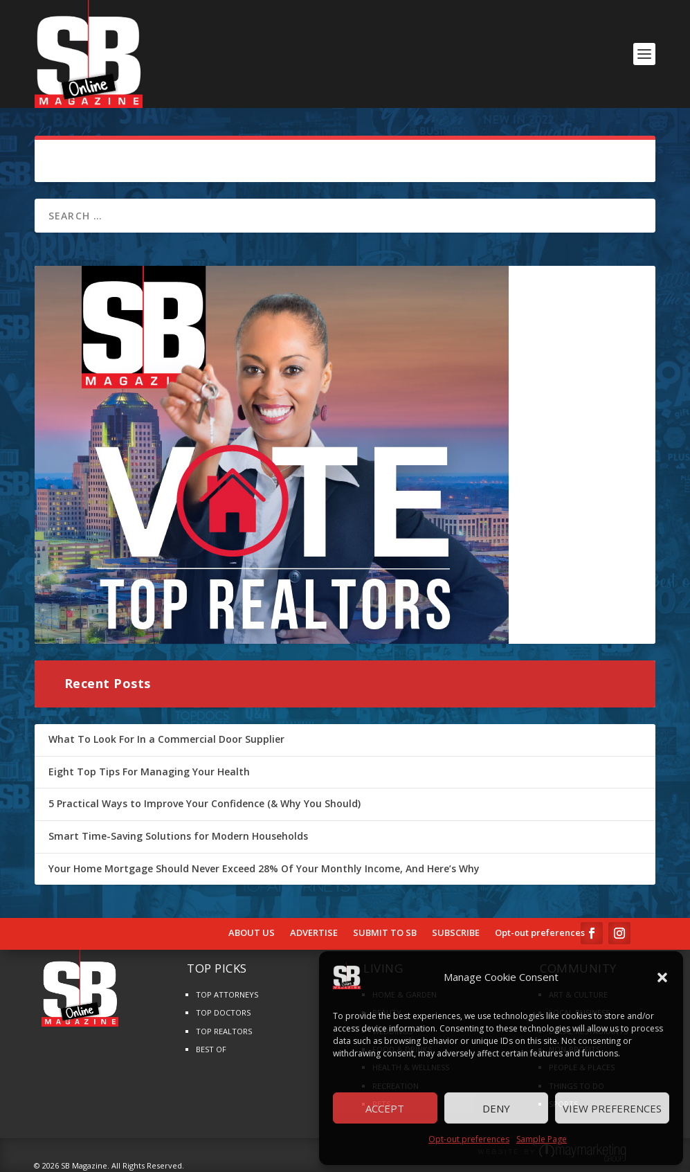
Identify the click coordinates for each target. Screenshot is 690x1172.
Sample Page (541, 1139)
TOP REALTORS (224, 1031)
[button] (662, 977)
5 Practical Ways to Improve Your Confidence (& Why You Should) (204, 803)
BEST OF (211, 1049)
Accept (384, 1108)
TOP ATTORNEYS (227, 994)
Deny (496, 1108)
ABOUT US (251, 933)
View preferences (612, 1108)
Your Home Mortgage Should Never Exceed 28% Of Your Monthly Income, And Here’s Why (264, 868)
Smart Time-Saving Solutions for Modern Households (178, 835)
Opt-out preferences (468, 1139)
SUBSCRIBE (456, 933)
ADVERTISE (314, 933)
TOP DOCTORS (223, 1012)
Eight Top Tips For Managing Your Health (149, 771)
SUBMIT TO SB (385, 933)
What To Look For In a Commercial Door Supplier (166, 739)
